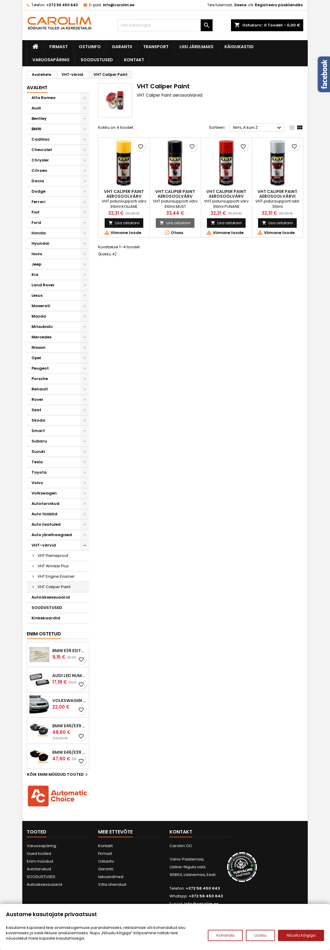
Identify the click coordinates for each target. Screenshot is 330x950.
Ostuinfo (90, 47)
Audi (36, 108)
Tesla (37, 462)
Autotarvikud (45, 503)
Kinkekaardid (46, 618)
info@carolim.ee (118, 4)
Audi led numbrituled (69, 675)
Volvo (37, 483)
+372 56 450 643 (62, 4)
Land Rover (43, 285)
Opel (36, 358)
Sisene (240, 4)
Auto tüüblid (44, 514)
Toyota (39, 472)
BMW (36, 129)
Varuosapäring (51, 60)
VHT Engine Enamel (55, 576)
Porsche (40, 378)
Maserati (41, 306)
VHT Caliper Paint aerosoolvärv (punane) (226, 196)
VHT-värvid (44, 545)
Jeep (36, 264)
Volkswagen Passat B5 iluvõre (69, 700)
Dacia (38, 181)
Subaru (39, 441)
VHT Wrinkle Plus (53, 566)
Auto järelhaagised (52, 535)
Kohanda (225, 935)
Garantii (122, 47)
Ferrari (38, 202)
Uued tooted (39, 853)
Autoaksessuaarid (51, 597)
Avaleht (37, 87)
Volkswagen (44, 493)
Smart (38, 431)
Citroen (39, 170)
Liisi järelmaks (196, 47)
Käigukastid (239, 47)
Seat (36, 410)
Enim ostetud (44, 633)
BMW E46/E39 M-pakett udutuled (69, 725)
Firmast (58, 47)
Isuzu (37, 254)
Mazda (39, 316)
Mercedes (41, 337)
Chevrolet (42, 150)
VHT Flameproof (52, 555)
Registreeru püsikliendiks (279, 4)
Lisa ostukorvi (124, 222)
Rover (37, 399)
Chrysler (40, 160)
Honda (39, 233)
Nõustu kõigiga (301, 935)
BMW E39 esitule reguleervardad (69, 650)
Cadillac (41, 139)
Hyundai (40, 243)
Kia (35, 274)
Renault (40, 389)
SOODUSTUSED (97, 60)
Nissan (38, 347)
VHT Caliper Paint (53, 587)
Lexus (37, 295)
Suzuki (38, 451)
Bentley (39, 118)
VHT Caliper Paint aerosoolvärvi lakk (277, 196)
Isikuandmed (110, 877)
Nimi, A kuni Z (258, 127)
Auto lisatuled (46, 524)
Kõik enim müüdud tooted (58, 774)
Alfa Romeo (44, 98)
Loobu (260, 935)
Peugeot (40, 368)
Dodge (38, 191)
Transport (156, 47)
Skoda (38, 420)
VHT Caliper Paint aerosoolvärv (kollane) (124, 196)
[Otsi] (165, 25)
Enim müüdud (40, 861)
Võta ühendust (112, 884)
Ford (36, 222)
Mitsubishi (42, 326)
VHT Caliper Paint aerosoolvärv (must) (175, 196)
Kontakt (134, 60)
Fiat (36, 212)
